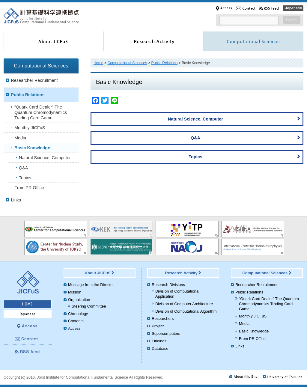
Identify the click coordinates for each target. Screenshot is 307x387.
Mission (74, 292)
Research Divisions (168, 284)
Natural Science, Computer (234, 118)
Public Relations (164, 63)
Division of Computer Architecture (184, 304)
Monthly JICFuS (29, 127)
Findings (159, 341)
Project (158, 326)
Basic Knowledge (32, 147)
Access (74, 328)
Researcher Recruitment (34, 80)
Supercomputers (166, 333)
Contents (76, 321)
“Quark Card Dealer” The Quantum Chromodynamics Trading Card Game (40, 112)
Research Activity (183, 273)
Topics (244, 156)
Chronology (78, 313)
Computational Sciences (127, 63)
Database (160, 348)
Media (20, 137)
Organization (79, 299)
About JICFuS (99, 273)
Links (16, 200)
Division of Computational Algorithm (185, 311)
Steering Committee (89, 306)
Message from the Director (91, 284)
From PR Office (29, 187)
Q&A (245, 137)
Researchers (163, 318)
